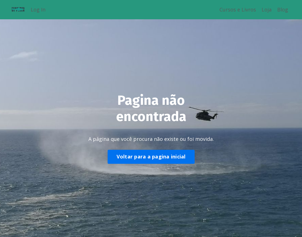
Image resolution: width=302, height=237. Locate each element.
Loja (267, 9)
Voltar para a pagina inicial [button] (151, 156)
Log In (38, 9)
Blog (282, 9)
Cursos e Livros (237, 9)
